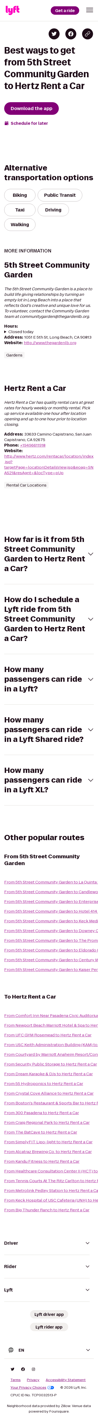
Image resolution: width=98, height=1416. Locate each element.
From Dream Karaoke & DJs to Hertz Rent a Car (48, 1074)
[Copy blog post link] (87, 34)
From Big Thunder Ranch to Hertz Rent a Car (46, 1210)
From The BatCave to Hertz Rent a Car (40, 1132)
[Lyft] (12, 10)
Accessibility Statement (66, 1380)
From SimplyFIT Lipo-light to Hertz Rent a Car (48, 1142)
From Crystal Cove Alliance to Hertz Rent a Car (49, 1093)
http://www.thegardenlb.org (50, 342)
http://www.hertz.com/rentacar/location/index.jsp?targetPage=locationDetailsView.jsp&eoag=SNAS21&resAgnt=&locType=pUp (49, 464)
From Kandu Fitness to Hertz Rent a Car (41, 1161)
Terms (15, 1380)
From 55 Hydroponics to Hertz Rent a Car (43, 1083)
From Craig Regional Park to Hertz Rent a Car (47, 1122)
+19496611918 (32, 445)
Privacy (33, 1380)
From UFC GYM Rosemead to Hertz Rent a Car (47, 1035)
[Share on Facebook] (71, 34)
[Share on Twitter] (54, 34)
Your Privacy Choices (32, 1387)
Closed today (21, 331)
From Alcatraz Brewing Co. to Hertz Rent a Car (48, 1151)
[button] (89, 10)
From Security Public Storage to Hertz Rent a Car (50, 1064)
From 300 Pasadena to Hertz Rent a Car (41, 1112)
